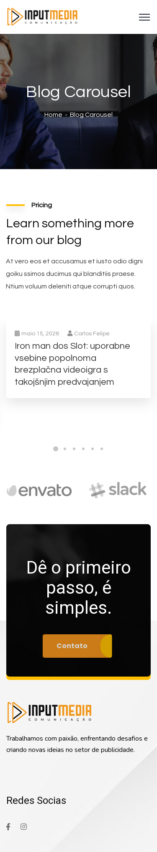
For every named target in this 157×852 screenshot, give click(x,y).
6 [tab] (101, 449)
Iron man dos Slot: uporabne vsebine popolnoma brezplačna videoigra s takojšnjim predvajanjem (72, 364)
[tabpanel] (78, 367)
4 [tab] (83, 449)
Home (53, 114)
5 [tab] (92, 449)
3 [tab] (74, 449)
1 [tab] (55, 448)
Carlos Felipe (88, 334)
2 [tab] (65, 449)
